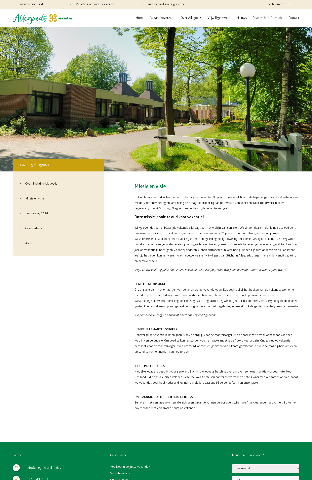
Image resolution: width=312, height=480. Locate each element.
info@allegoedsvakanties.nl (38, 467)
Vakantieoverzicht (162, 18)
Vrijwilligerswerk (219, 18)
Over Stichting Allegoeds (40, 184)
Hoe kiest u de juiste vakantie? (130, 467)
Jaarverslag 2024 (36, 214)
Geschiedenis (33, 228)
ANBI (28, 243)
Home (140, 18)
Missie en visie (34, 199)
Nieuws (242, 18)
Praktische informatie (268, 18)
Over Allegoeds (191, 18)
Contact (294, 18)
